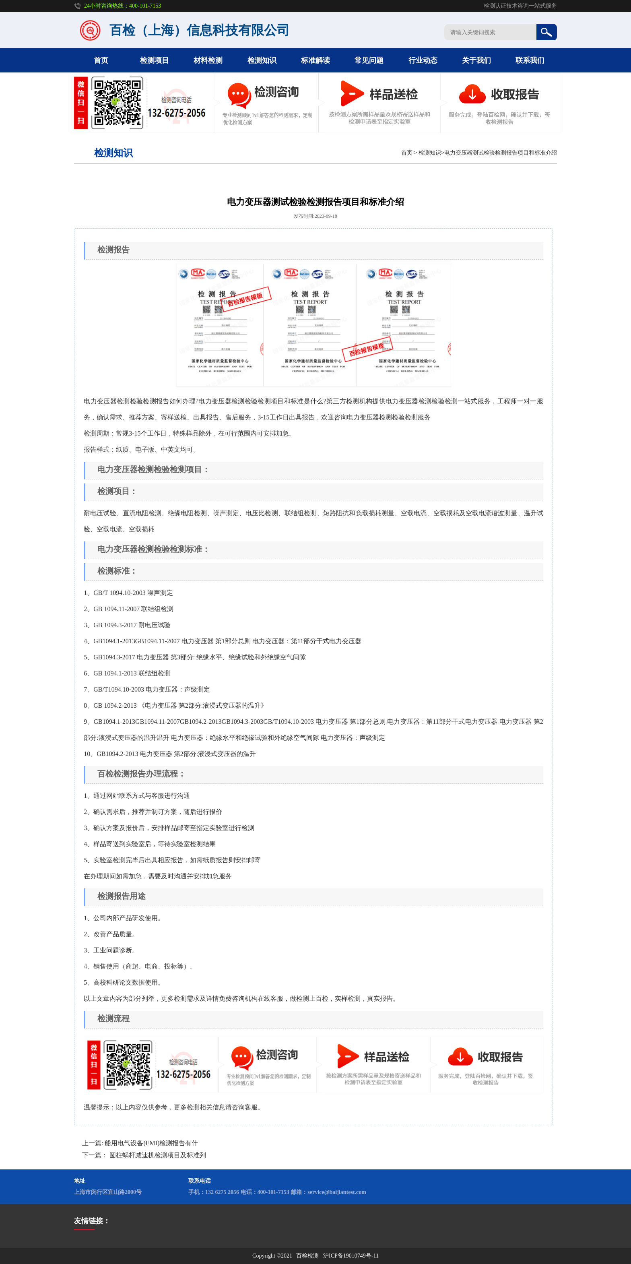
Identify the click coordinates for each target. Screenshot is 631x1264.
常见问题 (369, 60)
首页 (101, 60)
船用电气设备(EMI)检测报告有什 (151, 1143)
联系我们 (530, 60)
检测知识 (261, 60)
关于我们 (476, 60)
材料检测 (208, 60)
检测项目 (154, 60)
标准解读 (315, 60)
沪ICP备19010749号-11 (351, 1256)
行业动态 (422, 60)
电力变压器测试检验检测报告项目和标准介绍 (500, 153)
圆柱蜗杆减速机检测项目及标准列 (157, 1155)
